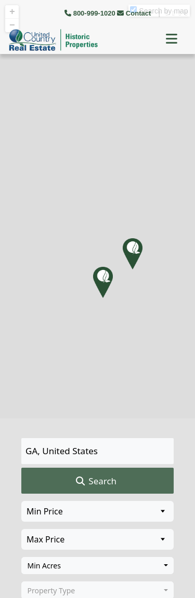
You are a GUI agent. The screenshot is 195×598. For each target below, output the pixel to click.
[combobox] (97, 566)
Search (95, 481)
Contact (135, 13)
